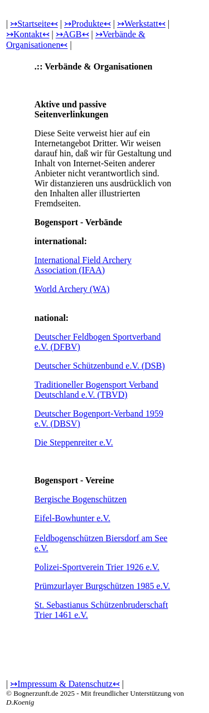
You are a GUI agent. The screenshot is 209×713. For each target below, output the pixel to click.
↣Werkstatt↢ (141, 23)
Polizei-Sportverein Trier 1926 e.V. (97, 567)
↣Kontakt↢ (28, 34)
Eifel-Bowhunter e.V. (72, 518)
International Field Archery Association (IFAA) (83, 265)
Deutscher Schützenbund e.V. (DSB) (100, 365)
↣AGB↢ (72, 34)
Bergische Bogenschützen (81, 499)
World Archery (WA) (72, 289)
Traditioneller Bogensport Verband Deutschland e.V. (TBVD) (96, 389)
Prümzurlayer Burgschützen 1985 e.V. (102, 586)
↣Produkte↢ (87, 23)
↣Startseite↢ (34, 23)
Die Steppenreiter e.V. (74, 442)
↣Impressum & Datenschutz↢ (65, 684)
